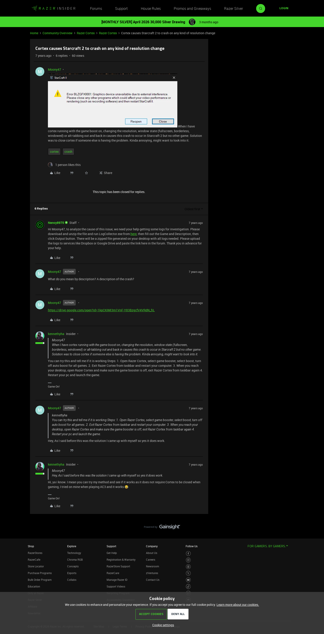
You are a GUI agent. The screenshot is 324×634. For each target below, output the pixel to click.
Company (152, 546)
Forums (96, 8)
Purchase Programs (40, 573)
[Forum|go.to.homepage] (53, 8)
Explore (71, 546)
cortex (54, 151)
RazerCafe (34, 559)
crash (68, 151)
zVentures (152, 573)
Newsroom (152, 566)
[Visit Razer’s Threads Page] (188, 567)
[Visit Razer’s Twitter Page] (188, 573)
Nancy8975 (56, 223)
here (134, 234)
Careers (150, 559)
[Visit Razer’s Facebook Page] (188, 553)
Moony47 (54, 69)
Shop (31, 546)
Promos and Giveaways (192, 8)
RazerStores (35, 553)
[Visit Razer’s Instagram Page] (188, 560)
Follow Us (191, 546)
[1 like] (64, 164)
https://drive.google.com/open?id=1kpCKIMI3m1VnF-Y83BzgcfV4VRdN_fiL (101, 310)
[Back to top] (315, 522)
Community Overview (58, 33)
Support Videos (116, 586)
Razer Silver (233, 8)
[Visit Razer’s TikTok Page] (188, 586)
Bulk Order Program (39, 579)
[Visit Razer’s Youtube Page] (188, 580)
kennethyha (56, 334)
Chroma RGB (75, 559)
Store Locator (36, 566)
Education (34, 586)
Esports (71, 573)
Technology (74, 553)
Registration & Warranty (121, 559)
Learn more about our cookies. (238, 604)
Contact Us (152, 579)
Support (121, 8)
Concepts (73, 566)
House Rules (151, 8)
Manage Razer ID (117, 579)
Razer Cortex (86, 33)
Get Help (112, 553)
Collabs (71, 579)
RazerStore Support (118, 566)
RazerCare (113, 573)
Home (34, 33)
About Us (151, 553)
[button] (284, 8)
